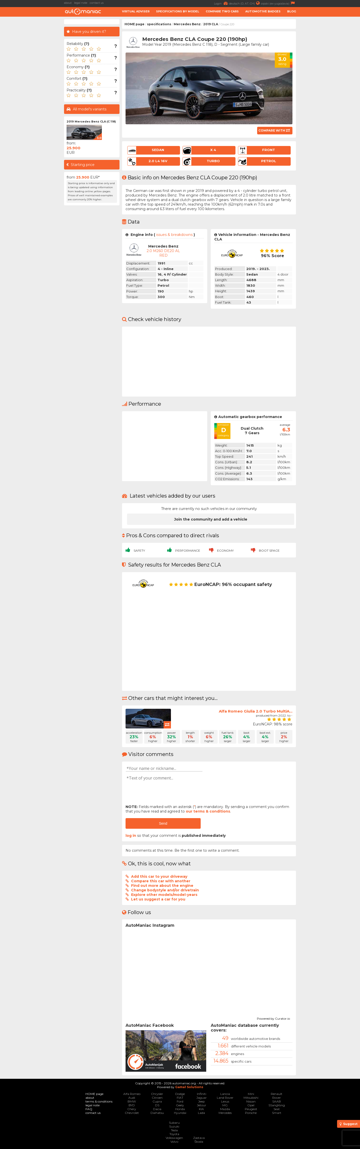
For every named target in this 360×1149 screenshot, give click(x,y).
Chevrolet (132, 1113)
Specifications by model (177, 11)
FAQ (88, 1109)
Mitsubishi (251, 1097)
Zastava (199, 1138)
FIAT (180, 1097)
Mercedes (225, 1113)
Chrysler (157, 1094)
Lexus (225, 1101)
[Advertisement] (329, 95)
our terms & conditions (208, 811)
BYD (132, 1105)
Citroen (157, 1097)
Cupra (157, 1101)
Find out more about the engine (162, 885)
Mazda (225, 1109)
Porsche (251, 1113)
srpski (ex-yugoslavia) (278, 3)
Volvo (174, 1141)
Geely (180, 1105)
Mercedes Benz (187, 24)
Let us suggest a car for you (158, 899)
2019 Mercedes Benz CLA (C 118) (91, 121)
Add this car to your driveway (159, 876)
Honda (180, 1109)
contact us (97, 3)
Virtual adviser (135, 11)
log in (131, 835)
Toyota (174, 1134)
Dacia (157, 1109)
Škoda (198, 1141)
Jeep (201, 1101)
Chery (131, 1109)
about (68, 3)
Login (221, 3)
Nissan (251, 1101)
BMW (132, 1101)
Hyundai (180, 1113)
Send (163, 823)
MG (225, 1105)
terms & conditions (98, 1101)
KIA (201, 1109)
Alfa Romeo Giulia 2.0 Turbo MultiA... (255, 711)
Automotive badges (263, 11)
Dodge (180, 1094)
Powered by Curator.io (273, 1018)
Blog (291, 11)
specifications (159, 24)
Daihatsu (157, 1113)
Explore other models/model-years (164, 894)
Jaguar (201, 1097)
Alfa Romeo (131, 1094)
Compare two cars (222, 11)
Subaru (174, 1122)
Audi (131, 1097)
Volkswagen (174, 1138)
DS (157, 1105)
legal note (80, 3)
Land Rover (225, 1097)
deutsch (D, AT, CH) (245, 3)
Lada (201, 1113)
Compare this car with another (160, 881)
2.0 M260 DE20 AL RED (163, 253)
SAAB (276, 1101)
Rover (276, 1097)
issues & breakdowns (174, 234)
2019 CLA (210, 24)
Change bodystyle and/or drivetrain (165, 890)
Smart (276, 1113)
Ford (180, 1101)
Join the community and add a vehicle (210, 519)
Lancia (225, 1094)
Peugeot (251, 1109)
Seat (277, 1109)
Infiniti (201, 1094)
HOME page (134, 24)
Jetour (201, 1105)
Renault (276, 1094)
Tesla (174, 1130)
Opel (250, 1105)
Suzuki (174, 1126)
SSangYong (276, 1105)
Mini (251, 1094)
